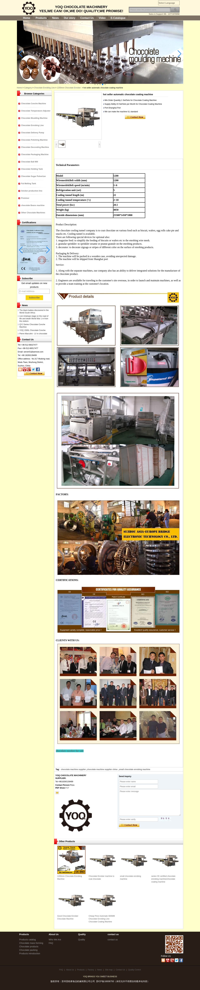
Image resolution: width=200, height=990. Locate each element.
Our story (69, 18)
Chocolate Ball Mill (29, 162)
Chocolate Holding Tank (32, 169)
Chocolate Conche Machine (33, 103)
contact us (113, 939)
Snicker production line (31, 191)
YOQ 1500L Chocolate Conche (32, 330)
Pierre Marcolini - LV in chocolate (33, 334)
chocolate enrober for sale (70, 750)
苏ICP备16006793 (105, 981)
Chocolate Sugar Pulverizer (33, 176)
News (55, 18)
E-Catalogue (118, 18)
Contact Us (87, 18)
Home (26, 18)
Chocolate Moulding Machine (34, 118)
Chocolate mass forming (31, 943)
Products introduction (29, 953)
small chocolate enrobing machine (134, 769)
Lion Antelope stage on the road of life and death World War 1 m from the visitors (33, 318)
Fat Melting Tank (28, 183)
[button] (95, 84)
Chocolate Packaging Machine (35, 154)
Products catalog (27, 939)
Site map (109, 970)
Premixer (25, 198)
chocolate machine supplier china (102, 769)
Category (28, 88)
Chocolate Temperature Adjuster (36, 111)
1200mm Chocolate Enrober (69, 88)
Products (41, 18)
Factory (91, 970)
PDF (67, 788)
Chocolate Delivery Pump (32, 133)
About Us (70, 970)
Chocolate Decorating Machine (35, 147)
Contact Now (34, 373)
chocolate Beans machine (32, 205)
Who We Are (55, 939)
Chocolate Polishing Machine (34, 140)
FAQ (51, 943)
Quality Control (134, 970)
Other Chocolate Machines (33, 213)
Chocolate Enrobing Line (44, 88)
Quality (81, 939)
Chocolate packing (28, 950)
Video (102, 18)
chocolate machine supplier (73, 769)
